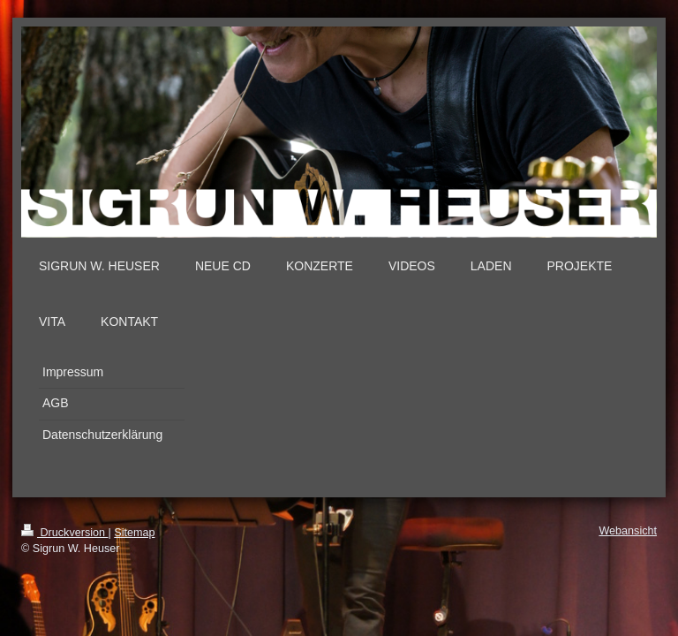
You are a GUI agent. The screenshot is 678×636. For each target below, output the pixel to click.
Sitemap (134, 532)
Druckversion (64, 532)
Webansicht (628, 531)
